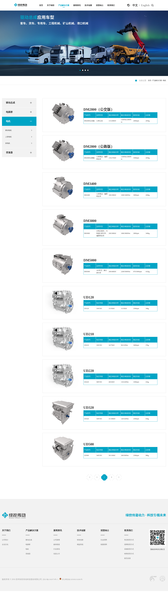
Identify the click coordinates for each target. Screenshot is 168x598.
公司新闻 (56, 547)
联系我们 (111, 5)
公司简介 (5, 547)
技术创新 (88, 5)
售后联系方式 (128, 547)
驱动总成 (11, 103)
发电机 (8, 147)
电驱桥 (10, 112)
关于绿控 (50, 5)
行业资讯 (56, 556)
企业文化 (5, 551)
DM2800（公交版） (101, 109)
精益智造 (80, 551)
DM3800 (91, 222)
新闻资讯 (77, 5)
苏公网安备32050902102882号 (76, 586)
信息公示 (56, 561)
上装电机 (9, 140)
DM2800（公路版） (101, 147)
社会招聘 (103, 547)
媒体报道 (56, 551)
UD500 (89, 449)
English (145, 5)
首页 (41, 5)
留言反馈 (126, 565)
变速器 (10, 156)
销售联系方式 (128, 561)
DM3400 (91, 184)
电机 (164, 81)
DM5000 (91, 262)
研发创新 (80, 547)
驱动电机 (9, 133)
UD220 (89, 375)
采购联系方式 (128, 556)
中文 (135, 5)
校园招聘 (103, 551)
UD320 (89, 412)
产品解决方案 (63, 5)
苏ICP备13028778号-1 (51, 586)
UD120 (89, 300)
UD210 (89, 337)
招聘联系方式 (128, 551)
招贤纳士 (99, 5)
